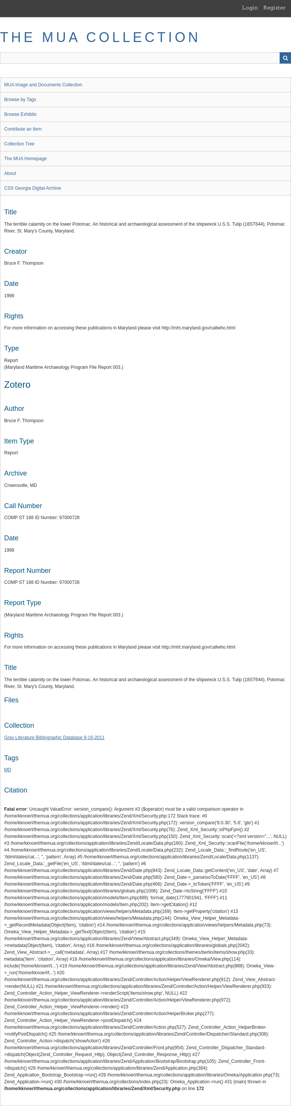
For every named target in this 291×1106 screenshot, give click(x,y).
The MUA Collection (100, 37)
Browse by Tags (20, 99)
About (10, 173)
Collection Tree (19, 144)
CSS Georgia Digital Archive (32, 188)
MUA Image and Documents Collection (43, 84)
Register (274, 8)
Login (250, 8)
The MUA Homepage (25, 158)
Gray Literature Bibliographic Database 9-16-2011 (54, 737)
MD (7, 769)
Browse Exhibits (20, 114)
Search (285, 58)
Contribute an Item (23, 129)
